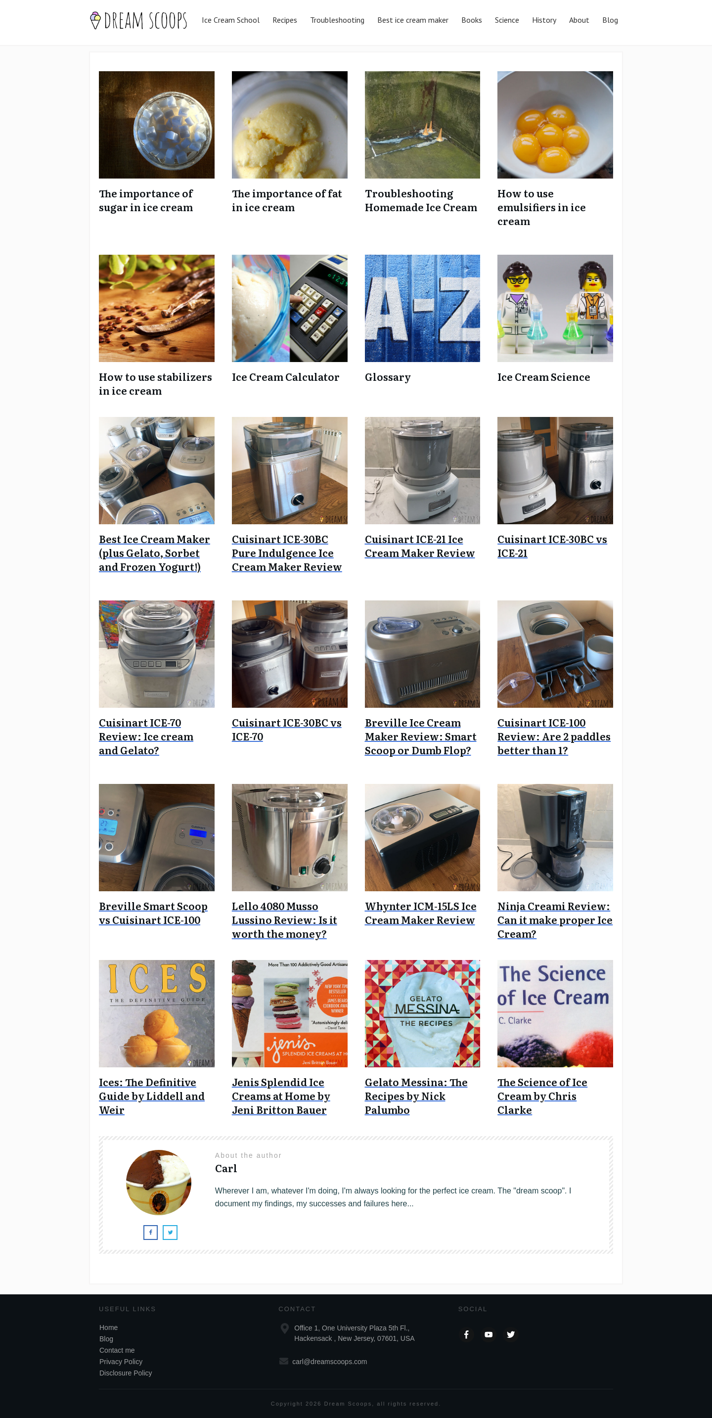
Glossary (388, 376)
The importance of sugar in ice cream (146, 199)
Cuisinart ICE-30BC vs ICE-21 (552, 545)
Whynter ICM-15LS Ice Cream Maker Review (421, 912)
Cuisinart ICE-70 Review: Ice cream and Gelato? (146, 736)
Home (108, 1327)
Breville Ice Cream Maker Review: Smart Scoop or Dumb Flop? (421, 736)
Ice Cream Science (543, 376)
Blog (106, 1339)
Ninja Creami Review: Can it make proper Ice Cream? (555, 919)
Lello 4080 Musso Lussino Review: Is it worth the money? (284, 919)
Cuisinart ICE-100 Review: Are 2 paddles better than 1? (554, 736)
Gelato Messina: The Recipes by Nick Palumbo (416, 1095)
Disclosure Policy (125, 1373)
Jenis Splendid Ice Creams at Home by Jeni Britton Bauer (281, 1095)
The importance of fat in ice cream (287, 199)
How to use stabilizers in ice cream (155, 383)
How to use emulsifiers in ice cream (541, 206)
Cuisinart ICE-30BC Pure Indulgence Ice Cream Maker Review (287, 552)
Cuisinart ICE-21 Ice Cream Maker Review (420, 545)
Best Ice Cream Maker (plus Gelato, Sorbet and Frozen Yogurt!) (154, 552)
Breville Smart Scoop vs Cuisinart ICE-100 (153, 912)
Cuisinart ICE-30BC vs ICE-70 (287, 729)
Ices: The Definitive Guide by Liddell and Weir (152, 1095)
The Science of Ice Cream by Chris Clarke (542, 1095)
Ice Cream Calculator (286, 376)
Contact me (117, 1350)
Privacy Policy (120, 1362)
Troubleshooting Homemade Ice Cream (421, 199)
